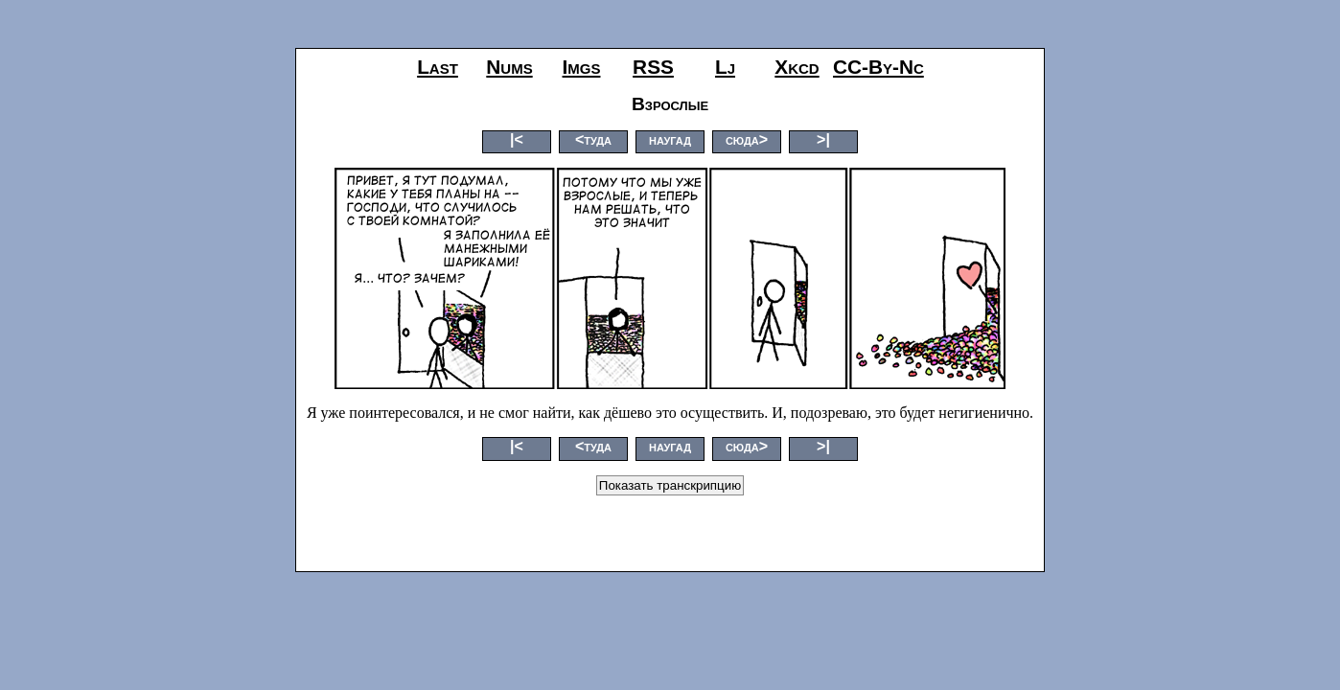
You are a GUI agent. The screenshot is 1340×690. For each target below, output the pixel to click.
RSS (653, 67)
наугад (670, 139)
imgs (582, 67)
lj (725, 67)
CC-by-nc (878, 67)
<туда (593, 139)
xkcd (796, 67)
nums (509, 67)
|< (516, 139)
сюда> (747, 139)
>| (823, 139)
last (437, 67)
